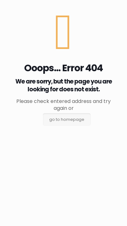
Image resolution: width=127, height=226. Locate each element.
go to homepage (66, 119)
